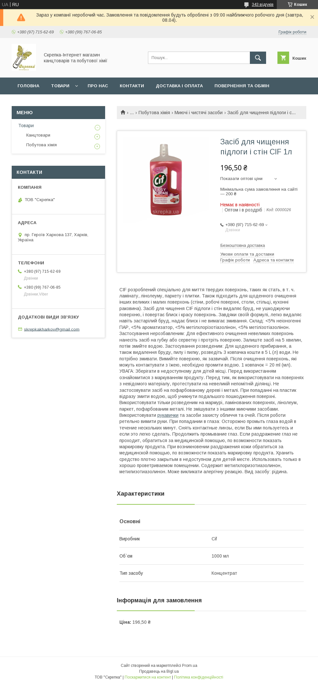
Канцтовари (38, 135)
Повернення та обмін (241, 85)
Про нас (98, 85)
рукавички (167, 415)
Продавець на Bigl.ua (159, 671)
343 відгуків (263, 4)
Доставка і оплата (179, 85)
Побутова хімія (154, 112)
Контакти (132, 85)
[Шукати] (258, 58)
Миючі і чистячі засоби (199, 112)
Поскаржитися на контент (148, 677)
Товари (60, 85)
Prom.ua (189, 665)
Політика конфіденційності (198, 677)
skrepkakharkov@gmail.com (52, 329)
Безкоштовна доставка (242, 245)
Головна (28, 85)
